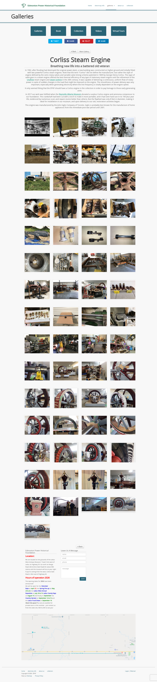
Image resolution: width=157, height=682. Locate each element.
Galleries (38, 31)
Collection (78, 31)
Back (73, 51)
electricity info (99, 6)
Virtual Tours (119, 31)
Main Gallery (84, 51)
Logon (127, 671)
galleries (111, 6)
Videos (99, 31)
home (90, 6)
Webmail (132, 671)
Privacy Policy (39, 676)
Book (58, 31)
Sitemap (29, 676)
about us (121, 6)
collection (130, 6)
